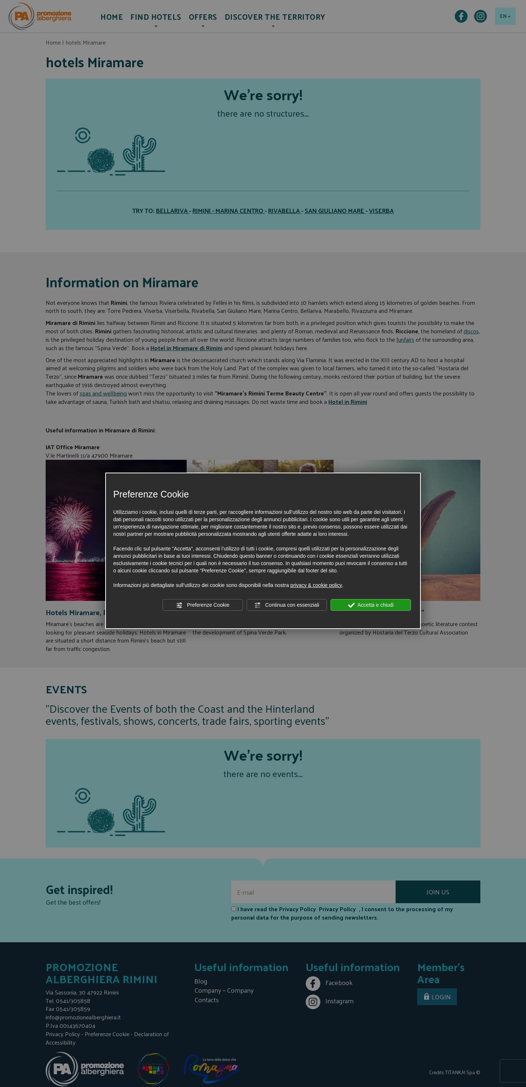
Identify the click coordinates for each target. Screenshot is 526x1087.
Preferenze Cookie (202, 605)
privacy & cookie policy (316, 585)
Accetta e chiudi (371, 605)
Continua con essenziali (286, 605)
